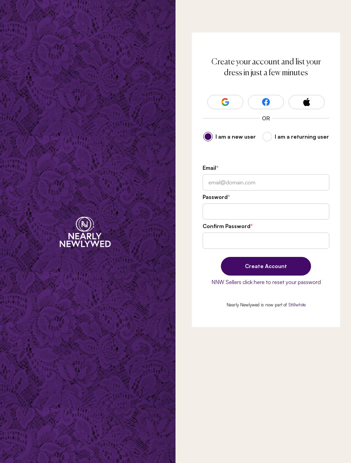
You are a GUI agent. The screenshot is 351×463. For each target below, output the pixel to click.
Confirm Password (226, 226)
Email (209, 167)
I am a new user (235, 136)
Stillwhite (297, 304)
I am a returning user (302, 136)
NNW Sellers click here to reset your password (266, 282)
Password (215, 197)
